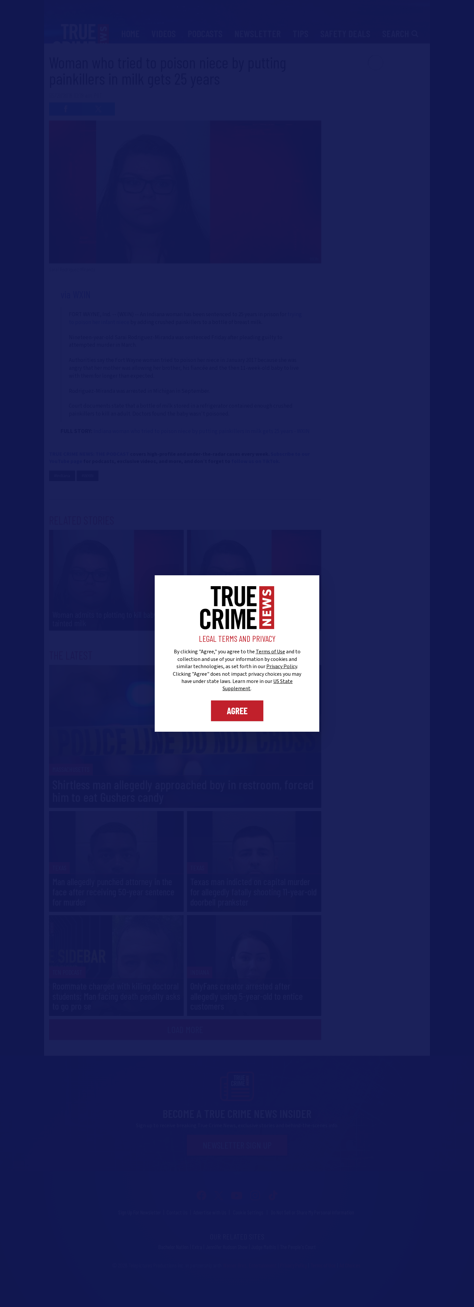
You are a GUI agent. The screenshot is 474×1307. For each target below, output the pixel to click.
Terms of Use (270, 651)
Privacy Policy (281, 666)
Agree (237, 710)
